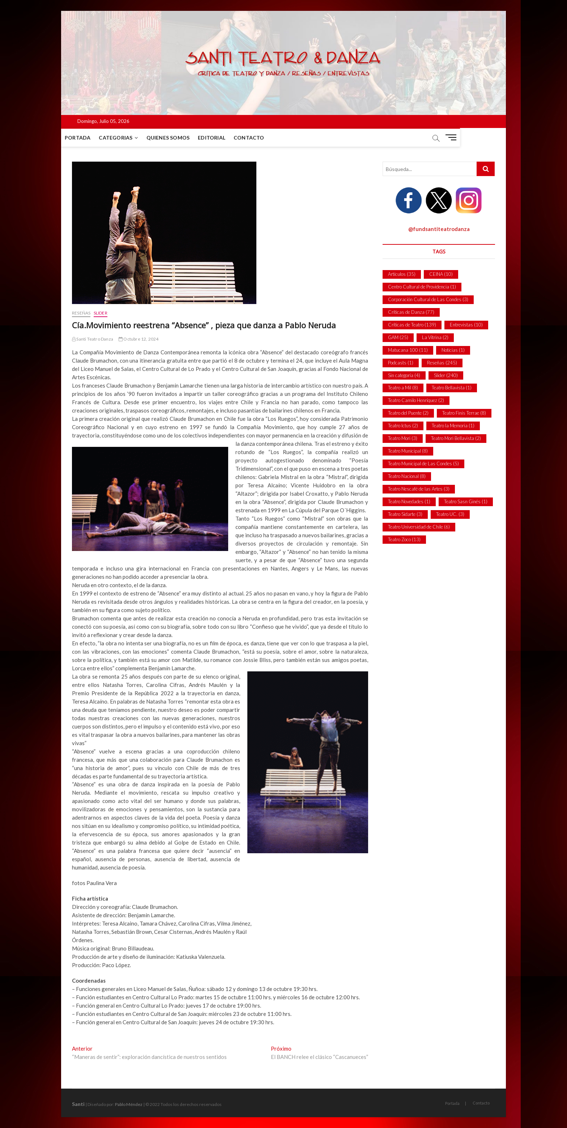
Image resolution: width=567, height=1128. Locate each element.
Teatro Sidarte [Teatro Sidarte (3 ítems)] (405, 514)
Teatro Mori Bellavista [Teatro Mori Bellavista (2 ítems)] (456, 438)
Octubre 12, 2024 (139, 339)
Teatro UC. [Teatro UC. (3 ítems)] (450, 514)
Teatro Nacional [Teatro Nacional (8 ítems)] (407, 476)
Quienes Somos (179, 137)
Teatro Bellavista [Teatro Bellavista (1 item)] (452, 387)
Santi (78, 1104)
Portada (88, 137)
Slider (100, 313)
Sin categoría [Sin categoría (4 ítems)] (404, 375)
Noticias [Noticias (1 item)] (453, 350)
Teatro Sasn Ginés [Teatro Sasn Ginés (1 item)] (465, 501)
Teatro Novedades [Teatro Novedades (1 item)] (409, 501)
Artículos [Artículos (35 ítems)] (401, 274)
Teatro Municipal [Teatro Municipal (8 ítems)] (408, 451)
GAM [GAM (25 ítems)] (398, 337)
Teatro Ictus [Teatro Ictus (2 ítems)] (403, 425)
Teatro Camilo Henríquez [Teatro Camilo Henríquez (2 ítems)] (416, 400)
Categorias (126, 137)
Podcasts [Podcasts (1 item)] (400, 363)
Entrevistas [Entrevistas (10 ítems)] (466, 325)
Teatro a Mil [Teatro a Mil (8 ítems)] (403, 387)
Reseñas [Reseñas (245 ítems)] (442, 363)
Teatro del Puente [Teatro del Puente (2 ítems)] (408, 413)
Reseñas (81, 313)
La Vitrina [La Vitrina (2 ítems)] (435, 337)
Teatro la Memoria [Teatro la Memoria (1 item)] (453, 425)
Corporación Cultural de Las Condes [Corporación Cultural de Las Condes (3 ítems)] (428, 299)
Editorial (222, 137)
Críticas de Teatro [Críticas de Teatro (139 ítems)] (412, 325)
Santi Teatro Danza (92, 339)
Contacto (259, 137)
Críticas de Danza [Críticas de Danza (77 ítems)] (411, 312)
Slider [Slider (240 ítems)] (446, 375)
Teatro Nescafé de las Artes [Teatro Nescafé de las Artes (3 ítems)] (418, 489)
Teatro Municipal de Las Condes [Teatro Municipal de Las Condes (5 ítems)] (423, 463)
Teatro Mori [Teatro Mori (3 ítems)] (402, 438)
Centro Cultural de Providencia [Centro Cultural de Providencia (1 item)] (422, 287)
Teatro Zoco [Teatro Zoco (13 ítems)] (404, 539)
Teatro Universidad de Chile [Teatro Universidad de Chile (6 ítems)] (419, 527)
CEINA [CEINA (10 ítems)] (441, 274)
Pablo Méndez (128, 1104)
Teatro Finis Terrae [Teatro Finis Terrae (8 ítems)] (464, 413)
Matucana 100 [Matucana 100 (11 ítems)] (408, 350)
